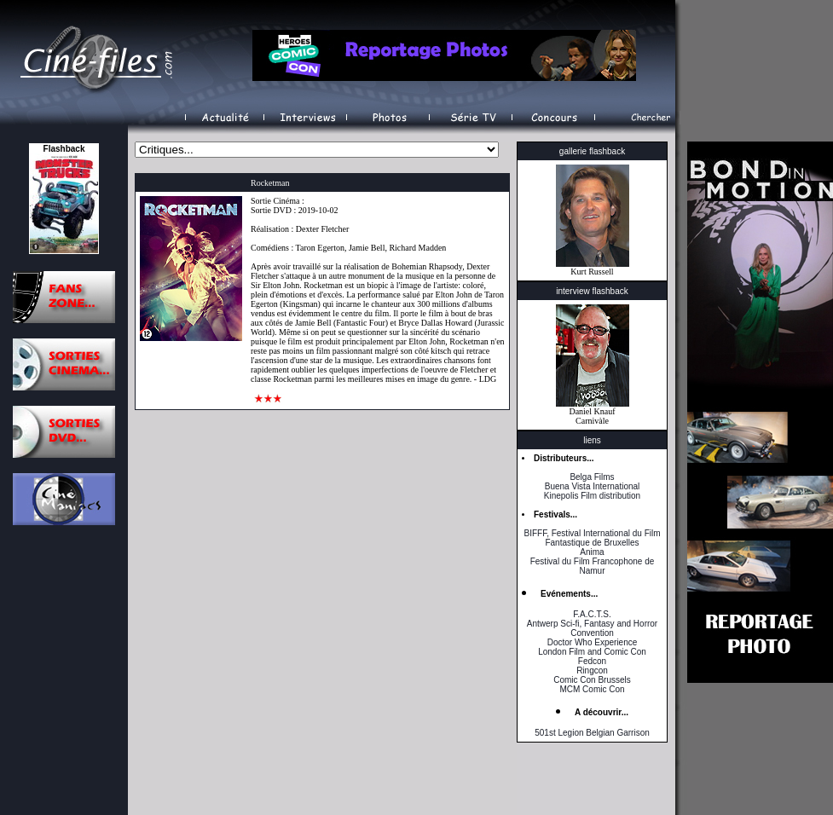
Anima (592, 552)
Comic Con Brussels (592, 680)
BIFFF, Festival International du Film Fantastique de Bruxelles (592, 538)
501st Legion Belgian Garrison (592, 732)
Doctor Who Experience (592, 642)
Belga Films (592, 477)
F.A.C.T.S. (591, 614)
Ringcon (592, 670)
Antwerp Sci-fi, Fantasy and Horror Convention (592, 628)
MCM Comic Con (591, 689)
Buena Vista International (592, 486)
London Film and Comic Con (592, 651)
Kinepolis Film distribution (592, 495)
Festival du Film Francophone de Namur (592, 566)
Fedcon (592, 661)
